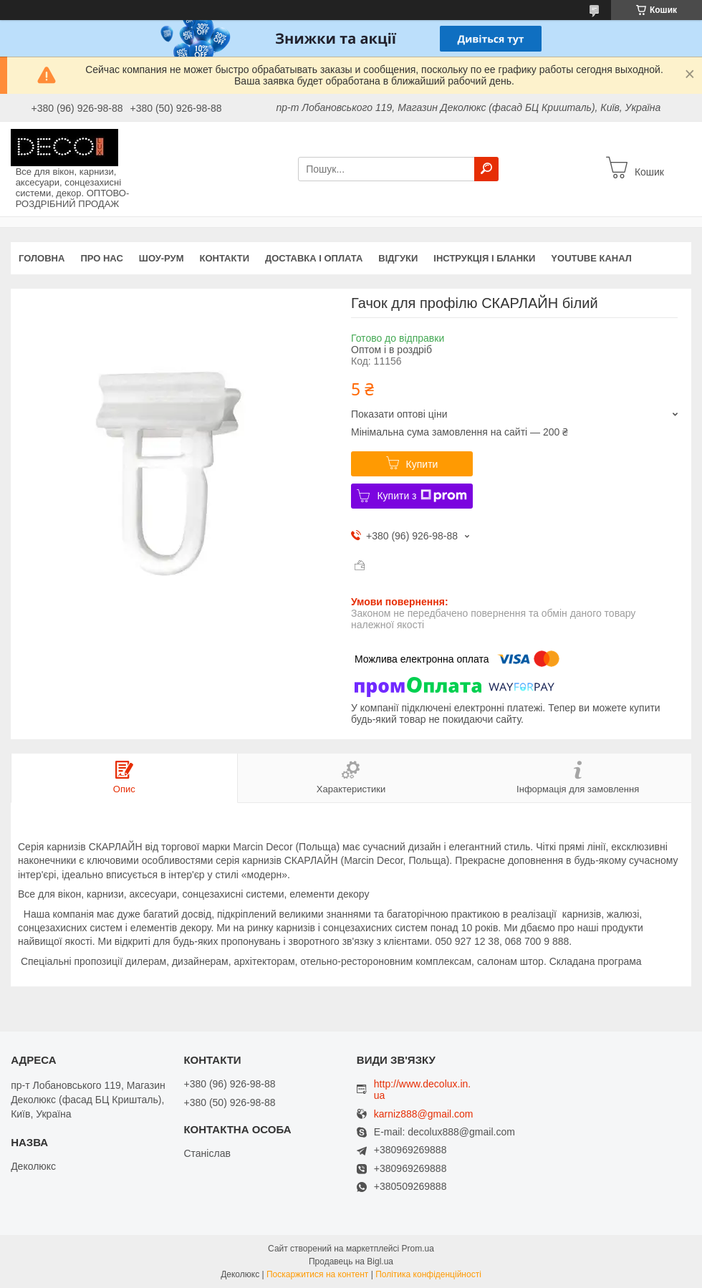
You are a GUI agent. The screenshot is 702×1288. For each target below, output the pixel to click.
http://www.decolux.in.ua (422, 1089)
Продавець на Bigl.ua (351, 1261)
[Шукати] (486, 169)
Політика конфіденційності (428, 1274)
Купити (422, 464)
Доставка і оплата (313, 258)
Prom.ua (418, 1249)
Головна (41, 258)
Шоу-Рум (161, 258)
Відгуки (398, 258)
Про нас (101, 258)
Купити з (421, 495)
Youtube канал (591, 258)
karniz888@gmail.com (423, 1114)
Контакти (225, 258)
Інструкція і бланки (484, 258)
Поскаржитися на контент (317, 1274)
